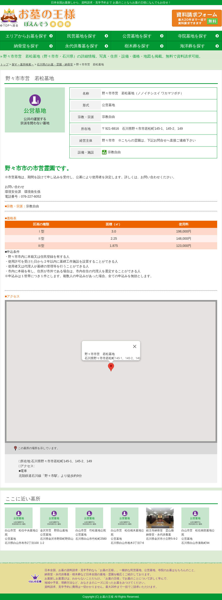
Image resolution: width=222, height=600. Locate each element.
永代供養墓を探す (81, 46)
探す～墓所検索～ (23, 64)
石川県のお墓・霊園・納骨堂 (55, 64)
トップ (4, 64)
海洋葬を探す (192, 46)
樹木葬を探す (137, 46)
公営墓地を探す (137, 36)
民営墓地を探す (81, 36)
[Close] (134, 346)
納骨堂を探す (26, 46)
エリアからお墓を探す (26, 36)
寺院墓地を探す (192, 36)
